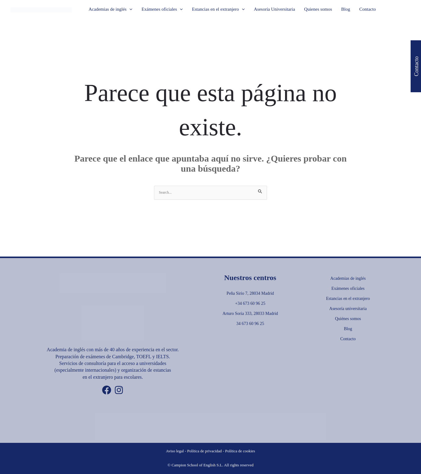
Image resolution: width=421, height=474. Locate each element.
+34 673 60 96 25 (250, 303)
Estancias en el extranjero (348, 298)
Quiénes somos (348, 318)
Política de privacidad (204, 451)
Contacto (348, 339)
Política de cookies (240, 451)
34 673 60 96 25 (250, 323)
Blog (348, 328)
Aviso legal (175, 451)
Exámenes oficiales (347, 288)
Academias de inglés (348, 278)
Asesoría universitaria (348, 308)
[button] (129, 9)
